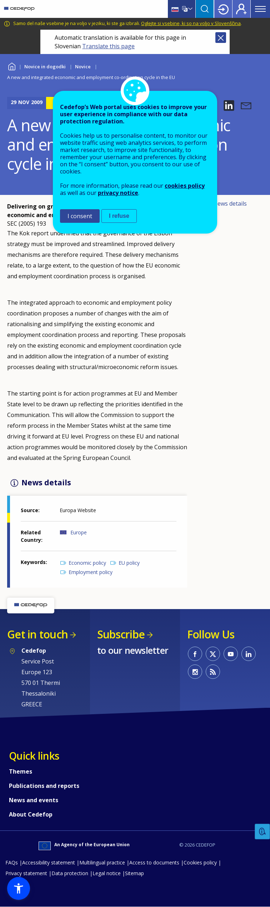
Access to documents (154, 862)
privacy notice (118, 193)
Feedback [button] (262, 831)
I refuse (119, 216)
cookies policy (185, 186)
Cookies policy (200, 862)
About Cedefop (30, 814)
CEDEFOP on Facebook (195, 654)
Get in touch (37, 634)
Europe (78, 532)
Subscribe (121, 634)
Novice (83, 66)
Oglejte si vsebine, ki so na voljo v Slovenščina (191, 23)
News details (230, 203)
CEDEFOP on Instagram (195, 672)
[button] (229, 105)
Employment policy (90, 572)
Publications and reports (44, 786)
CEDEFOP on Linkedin (248, 654)
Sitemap (134, 873)
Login (223, 9)
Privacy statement (26, 873)
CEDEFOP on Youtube (231, 654)
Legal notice (106, 873)
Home (11, 65)
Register (241, 9)
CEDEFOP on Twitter (213, 654)
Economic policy (87, 562)
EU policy (129, 562)
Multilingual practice (102, 862)
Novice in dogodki (45, 66)
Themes (20, 771)
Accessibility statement (48, 862)
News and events (33, 800)
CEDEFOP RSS (213, 672)
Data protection (69, 873)
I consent (80, 216)
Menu (260, 9)
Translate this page (108, 46)
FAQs (11, 862)
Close (220, 37)
